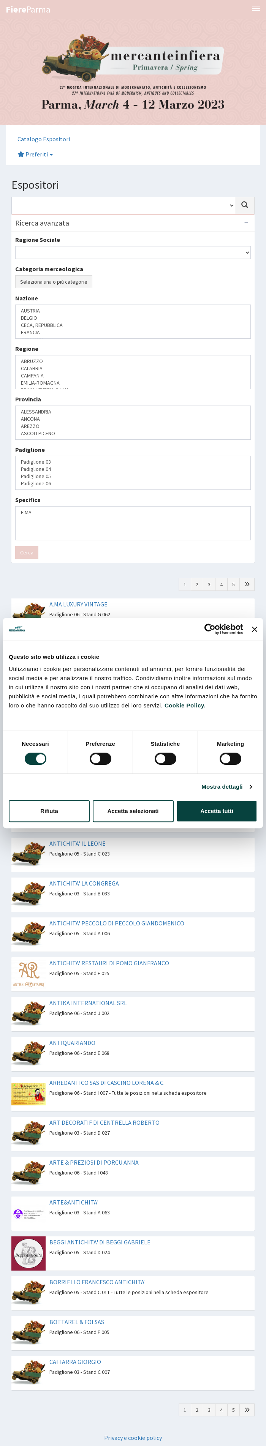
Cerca (26, 552)
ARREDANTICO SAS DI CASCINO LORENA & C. (107, 1082)
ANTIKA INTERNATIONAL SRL (88, 1003)
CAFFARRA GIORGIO (75, 1361)
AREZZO (133, 426)
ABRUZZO (133, 361)
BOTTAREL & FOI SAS (76, 1322)
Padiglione (30, 449)
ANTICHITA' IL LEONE (77, 843)
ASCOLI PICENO (133, 433)
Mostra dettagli (221, 786)
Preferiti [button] (35, 154)
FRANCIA (133, 332)
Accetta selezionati (132, 811)
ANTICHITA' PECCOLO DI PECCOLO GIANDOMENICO (116, 923)
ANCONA (133, 419)
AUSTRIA (133, 310)
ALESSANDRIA (133, 411)
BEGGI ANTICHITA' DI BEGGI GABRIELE (99, 1242)
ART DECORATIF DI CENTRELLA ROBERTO (104, 1122)
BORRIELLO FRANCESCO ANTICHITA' (97, 1282)
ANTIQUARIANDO (72, 1043)
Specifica (28, 500)
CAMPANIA (133, 375)
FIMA (133, 512)
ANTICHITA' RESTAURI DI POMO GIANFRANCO (109, 963)
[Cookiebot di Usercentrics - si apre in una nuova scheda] (210, 629)
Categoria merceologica (49, 269)
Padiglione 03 (133, 462)
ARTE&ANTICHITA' (73, 1202)
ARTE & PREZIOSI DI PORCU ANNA (94, 1162)
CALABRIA (133, 368)
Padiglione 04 (133, 469)
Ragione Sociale (37, 239)
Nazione (26, 298)
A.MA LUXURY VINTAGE (78, 604)
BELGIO (133, 318)
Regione (26, 348)
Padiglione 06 (133, 483)
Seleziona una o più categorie (53, 281)
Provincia (28, 399)
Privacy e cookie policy (133, 1437)
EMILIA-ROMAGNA (133, 383)
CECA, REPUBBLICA (133, 325)
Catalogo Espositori (43, 139)
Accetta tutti (216, 811)
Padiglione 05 (133, 476)
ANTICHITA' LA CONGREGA (84, 883)
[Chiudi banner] (254, 629)
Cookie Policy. (185, 705)
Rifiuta (49, 811)
